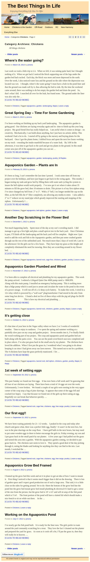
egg (53, 406)
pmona (30, 65)
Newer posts (78, 54)
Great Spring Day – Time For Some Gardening (39, 113)
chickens (57, 260)
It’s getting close (17, 315)
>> (84, 37)
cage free (49, 260)
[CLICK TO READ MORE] (17, 100)
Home (6, 27)
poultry (55, 158)
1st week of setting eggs (23, 370)
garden (39, 106)
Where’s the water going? (24, 60)
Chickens (15, 106)
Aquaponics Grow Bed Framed (28, 465)
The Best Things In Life (34, 6)
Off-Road (38, 27)
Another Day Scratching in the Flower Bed (37, 217)
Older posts (11, 54)
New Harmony (67, 27)
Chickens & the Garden (22, 27)
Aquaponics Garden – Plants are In (31, 165)
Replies (62, 158)
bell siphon (40, 210)
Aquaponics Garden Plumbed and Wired (35, 266)
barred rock (40, 260)
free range (59, 406)
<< (70, 37)
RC (57, 27)
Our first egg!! (15, 413)
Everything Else (11, 32)
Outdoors (49, 27)
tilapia (55, 106)
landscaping (47, 106)
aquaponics (31, 106)
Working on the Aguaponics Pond (30, 514)
